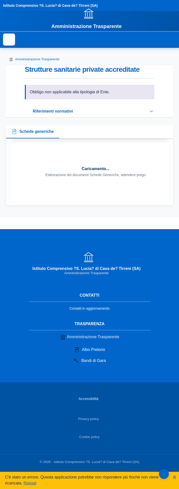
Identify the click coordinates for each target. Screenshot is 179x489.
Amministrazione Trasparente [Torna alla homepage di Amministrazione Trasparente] (34, 59)
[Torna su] (164, 474)
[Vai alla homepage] (89, 18)
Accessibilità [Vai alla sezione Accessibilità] (88, 399)
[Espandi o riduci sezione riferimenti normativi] (89, 111)
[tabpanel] (89, 172)
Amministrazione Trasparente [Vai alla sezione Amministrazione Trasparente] (89, 337)
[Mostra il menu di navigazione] (9, 40)
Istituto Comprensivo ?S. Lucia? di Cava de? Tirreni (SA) (50, 6)
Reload (30, 483)
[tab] (32, 132)
